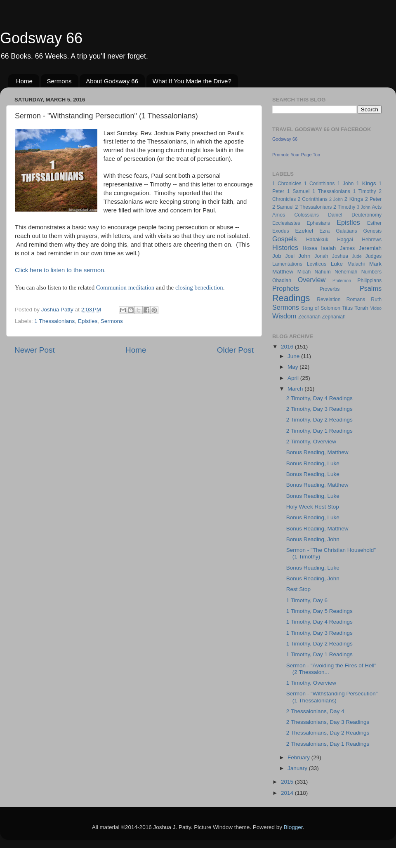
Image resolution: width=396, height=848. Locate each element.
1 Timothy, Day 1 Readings (319, 654)
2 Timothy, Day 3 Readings (319, 409)
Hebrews (372, 240)
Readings (291, 298)
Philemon (341, 280)
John (304, 256)
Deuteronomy (366, 215)
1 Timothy (364, 191)
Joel (290, 256)
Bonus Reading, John (312, 539)
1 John (345, 183)
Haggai (345, 240)
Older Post (235, 350)
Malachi (356, 264)
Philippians (369, 280)
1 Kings (366, 183)
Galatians (346, 231)
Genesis (372, 231)
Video (376, 308)
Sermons (59, 81)
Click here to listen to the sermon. (60, 270)
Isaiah (328, 248)
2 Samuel (283, 207)
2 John (336, 199)
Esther (374, 223)
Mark (375, 264)
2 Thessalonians (313, 207)
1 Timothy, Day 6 (307, 600)
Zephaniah (333, 317)
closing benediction (199, 287)
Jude (356, 256)
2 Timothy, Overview (311, 441)
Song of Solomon (320, 308)
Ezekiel (304, 231)
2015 (288, 782)
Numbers (371, 272)
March (296, 389)
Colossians (306, 215)
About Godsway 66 (112, 81)
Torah (361, 308)
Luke (337, 264)
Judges (373, 256)
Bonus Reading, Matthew (317, 452)
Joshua (340, 256)
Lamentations (287, 264)
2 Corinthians (312, 199)
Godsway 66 (41, 38)
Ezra (324, 231)
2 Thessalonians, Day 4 (315, 711)
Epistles (87, 321)
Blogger (293, 827)
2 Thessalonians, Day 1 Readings (328, 744)
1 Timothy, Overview (311, 683)
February (299, 757)
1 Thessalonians (54, 321)
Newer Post (34, 350)
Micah (304, 272)
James (347, 248)
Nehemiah (346, 272)
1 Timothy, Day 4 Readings (319, 622)
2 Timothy (344, 207)
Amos (278, 215)
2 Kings (353, 199)
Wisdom (284, 316)
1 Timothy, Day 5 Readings (319, 611)
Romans (355, 299)
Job (276, 256)
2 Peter (373, 199)
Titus (347, 308)
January (298, 768)
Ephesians (318, 223)
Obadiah (281, 280)
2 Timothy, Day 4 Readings (319, 398)
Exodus (280, 231)
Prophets (285, 288)
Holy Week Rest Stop (312, 507)
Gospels (284, 239)
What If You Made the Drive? (192, 81)
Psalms (371, 288)
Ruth (376, 299)
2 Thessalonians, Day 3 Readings (328, 722)
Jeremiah (370, 248)
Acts (377, 207)
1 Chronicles (286, 183)
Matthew (282, 272)
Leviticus (316, 264)
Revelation (328, 299)
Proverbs (330, 289)
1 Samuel (298, 191)
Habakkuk (317, 240)
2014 (288, 793)
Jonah (321, 256)
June (294, 356)
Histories (285, 247)
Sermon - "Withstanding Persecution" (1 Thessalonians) (332, 696)
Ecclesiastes (286, 223)
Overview (311, 279)
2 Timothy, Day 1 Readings (319, 431)
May (293, 367)
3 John (363, 207)
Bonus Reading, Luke (312, 463)
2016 (288, 347)
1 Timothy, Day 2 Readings (319, 644)
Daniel (335, 215)
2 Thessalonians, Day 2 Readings (328, 733)
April (294, 378)
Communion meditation (125, 287)
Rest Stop (298, 589)
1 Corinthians (319, 183)
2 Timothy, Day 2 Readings (319, 420)
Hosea (310, 248)
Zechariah (309, 317)
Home (24, 81)
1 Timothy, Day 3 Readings (319, 633)
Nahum (323, 272)
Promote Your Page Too (296, 154)
